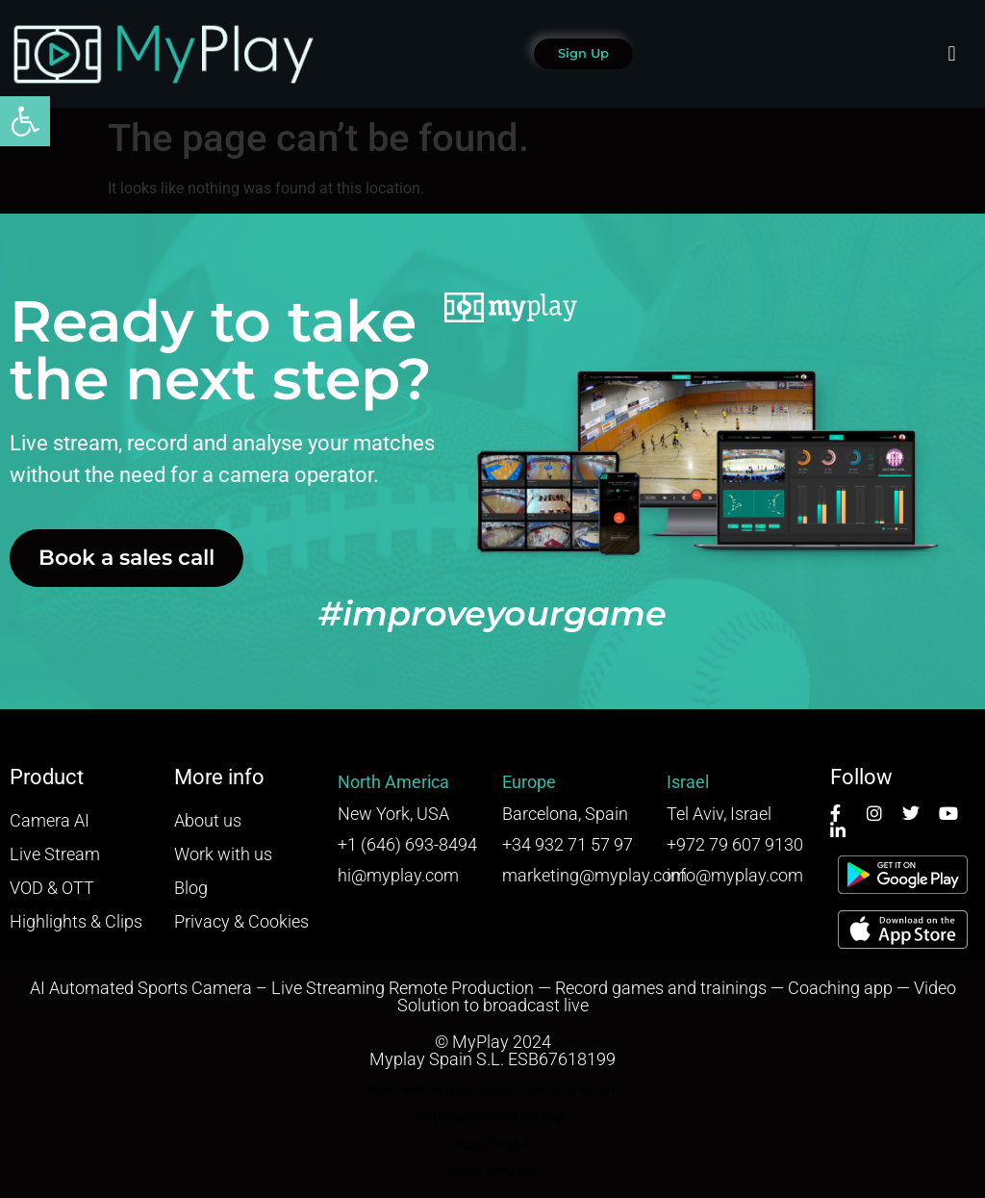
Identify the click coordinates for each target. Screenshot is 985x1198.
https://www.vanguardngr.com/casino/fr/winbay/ (492, 1089)
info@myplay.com (735, 875)
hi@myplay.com (398, 875)
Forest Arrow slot (492, 1172)
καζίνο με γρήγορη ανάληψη (493, 1117)
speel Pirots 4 (493, 1144)
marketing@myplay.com (594, 875)
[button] (25, 121)
